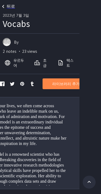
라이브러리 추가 (66, 83)
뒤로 (7, 6)
